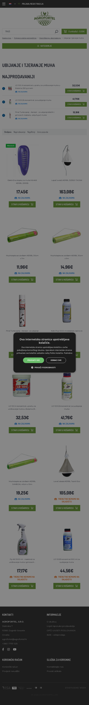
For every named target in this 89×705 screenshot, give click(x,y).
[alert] (44, 352)
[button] (44, 367)
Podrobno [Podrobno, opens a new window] (68, 353)
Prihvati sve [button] (33, 360)
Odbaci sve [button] (56, 360)
